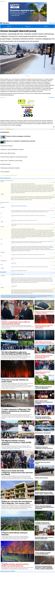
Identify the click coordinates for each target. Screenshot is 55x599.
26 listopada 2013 (12, 181)
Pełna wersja (52, 23)
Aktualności (9, 26)
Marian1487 (3, 272)
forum (3, 129)
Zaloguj (30, 297)
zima (4, 175)
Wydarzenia (27, 26)
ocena (12, 129)
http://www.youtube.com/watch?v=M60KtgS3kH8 (18, 205)
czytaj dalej (51, 97)
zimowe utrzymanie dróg (11, 175)
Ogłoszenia (46, 26)
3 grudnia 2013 (12, 203)
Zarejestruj (33, 297)
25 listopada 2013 (12, 260)
